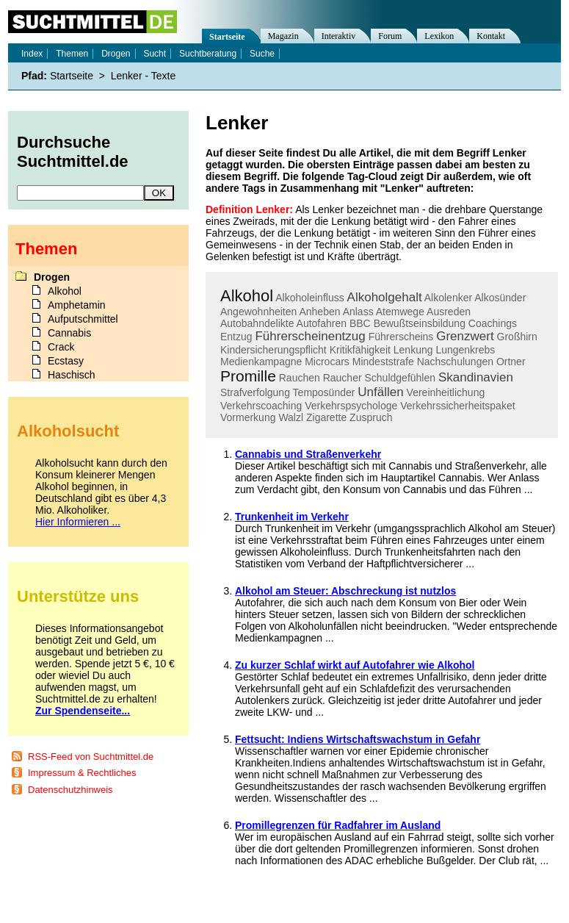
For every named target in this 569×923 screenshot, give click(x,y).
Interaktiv (339, 36)
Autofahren (322, 323)
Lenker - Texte (143, 76)
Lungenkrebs (465, 350)
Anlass (358, 311)
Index (32, 54)
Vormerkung (247, 417)
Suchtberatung (207, 54)
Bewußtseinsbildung (419, 323)
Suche (262, 54)
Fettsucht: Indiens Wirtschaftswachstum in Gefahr (357, 739)
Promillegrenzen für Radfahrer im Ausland (338, 825)
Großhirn (517, 336)
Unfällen (380, 392)
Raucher (342, 378)
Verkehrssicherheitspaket (457, 406)
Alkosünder (500, 298)
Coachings (492, 323)
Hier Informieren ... (77, 522)
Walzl (290, 417)
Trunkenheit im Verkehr (292, 516)
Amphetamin (77, 305)
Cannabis (69, 333)
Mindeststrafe (383, 361)
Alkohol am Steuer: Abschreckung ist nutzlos (345, 591)
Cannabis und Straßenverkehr (308, 454)
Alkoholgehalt (384, 297)
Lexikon (439, 36)
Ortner (511, 361)
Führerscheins (401, 336)
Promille (248, 375)
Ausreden (449, 311)
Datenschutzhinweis (70, 789)
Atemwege (400, 311)
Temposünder (324, 392)
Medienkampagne (261, 361)
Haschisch (71, 375)
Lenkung (413, 350)
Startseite (227, 37)
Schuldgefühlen (400, 378)
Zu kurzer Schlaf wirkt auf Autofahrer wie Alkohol (354, 665)
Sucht (154, 54)
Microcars (327, 361)
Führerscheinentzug (310, 336)
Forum (390, 36)
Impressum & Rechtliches (82, 772)
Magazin (283, 36)
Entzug (236, 336)
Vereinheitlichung (446, 392)
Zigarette (326, 417)
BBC (360, 323)
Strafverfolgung (255, 392)
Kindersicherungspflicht (273, 350)
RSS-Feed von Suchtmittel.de (90, 756)
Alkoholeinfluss (309, 298)
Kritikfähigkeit (360, 350)
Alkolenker (448, 298)
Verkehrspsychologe (351, 406)
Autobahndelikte (257, 323)
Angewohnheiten (258, 311)
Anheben (319, 311)
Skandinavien (475, 377)
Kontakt (490, 36)
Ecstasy (66, 361)
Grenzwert (464, 336)
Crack (61, 347)
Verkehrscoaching (261, 406)
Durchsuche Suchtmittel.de (72, 151)
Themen (72, 54)
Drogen (115, 54)
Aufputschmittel (83, 319)
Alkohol (246, 296)
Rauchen (299, 378)
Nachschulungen (455, 361)
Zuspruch (370, 417)
